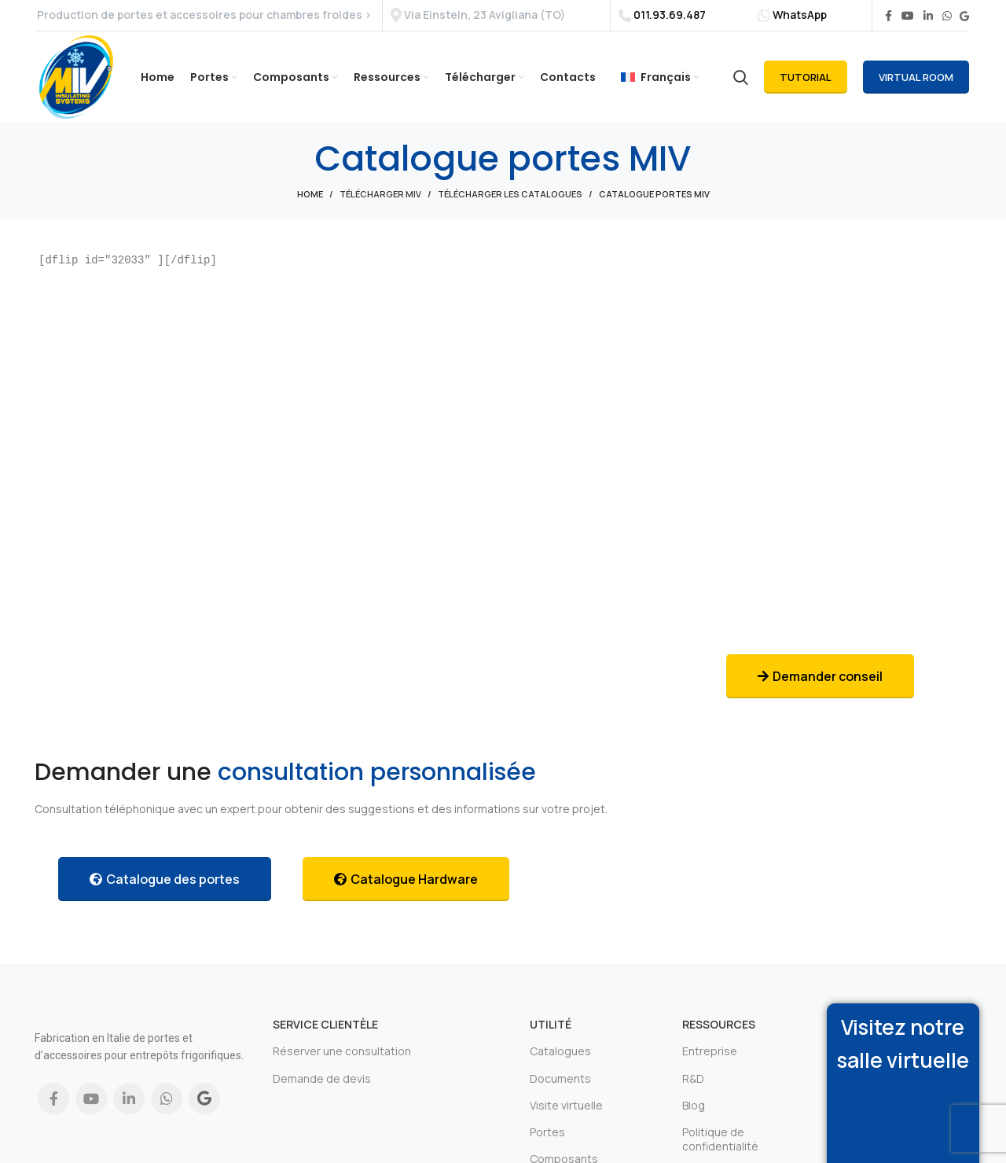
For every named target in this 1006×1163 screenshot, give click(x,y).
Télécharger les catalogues (510, 208)
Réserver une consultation (342, 1065)
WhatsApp (800, 15)
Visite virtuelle (566, 1118)
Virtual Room (916, 86)
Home (310, 208)
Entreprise (709, 1065)
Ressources (718, 1038)
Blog (693, 1118)
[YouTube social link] (908, 17)
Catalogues (560, 1065)
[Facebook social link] (888, 17)
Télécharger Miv (380, 208)
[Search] (740, 85)
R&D (693, 1091)
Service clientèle (325, 1038)
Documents (560, 1091)
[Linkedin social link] (928, 17)
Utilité (550, 1038)
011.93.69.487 (669, 16)
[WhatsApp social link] (947, 17)
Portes (547, 1146)
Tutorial (806, 86)
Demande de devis (322, 1091)
